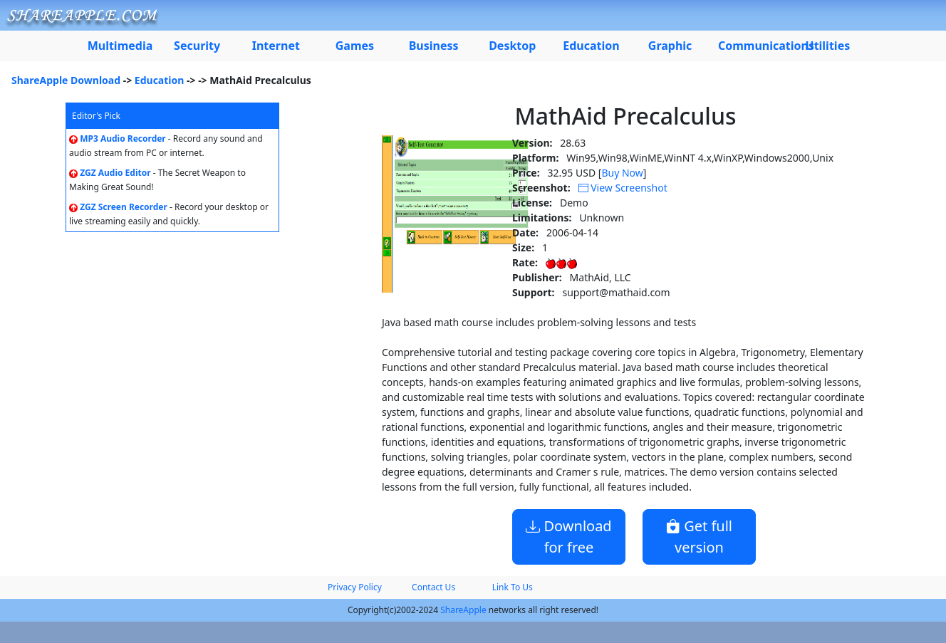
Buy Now (622, 172)
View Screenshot (622, 187)
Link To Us (512, 587)
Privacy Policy (355, 587)
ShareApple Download (65, 80)
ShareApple (463, 610)
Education (159, 80)
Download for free (568, 536)
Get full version (699, 536)
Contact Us (433, 587)
